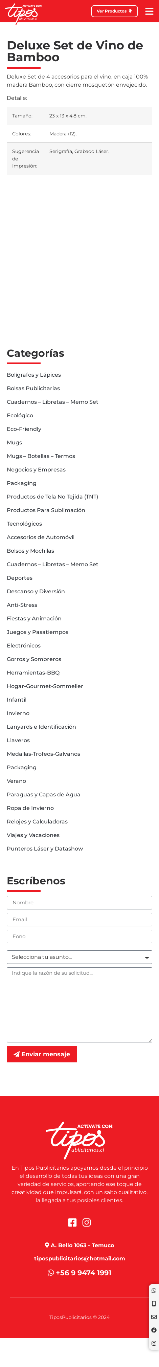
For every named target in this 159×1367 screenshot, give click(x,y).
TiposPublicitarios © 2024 (79, 1317)
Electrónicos (24, 645)
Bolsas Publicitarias (33, 388)
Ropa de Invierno (30, 808)
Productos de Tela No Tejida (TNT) (52, 496)
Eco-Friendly (24, 429)
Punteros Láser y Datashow (45, 848)
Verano (16, 781)
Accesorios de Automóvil (40, 537)
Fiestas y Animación (34, 618)
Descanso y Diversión (36, 591)
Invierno (18, 713)
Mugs (14, 442)
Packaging (22, 483)
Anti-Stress (22, 605)
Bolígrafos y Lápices (34, 375)
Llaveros (18, 740)
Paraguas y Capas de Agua (44, 794)
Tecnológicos (24, 524)
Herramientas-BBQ (33, 672)
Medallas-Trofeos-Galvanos (43, 754)
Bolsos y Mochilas (30, 551)
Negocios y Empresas (36, 469)
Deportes (19, 578)
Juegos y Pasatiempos (37, 632)
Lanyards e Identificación (41, 727)
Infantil (16, 700)
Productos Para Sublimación (46, 510)
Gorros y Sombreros (34, 659)
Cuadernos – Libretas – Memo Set (52, 402)
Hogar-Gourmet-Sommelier (45, 686)
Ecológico (20, 415)
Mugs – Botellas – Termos (41, 456)
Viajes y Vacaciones (33, 835)
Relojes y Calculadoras (37, 821)
